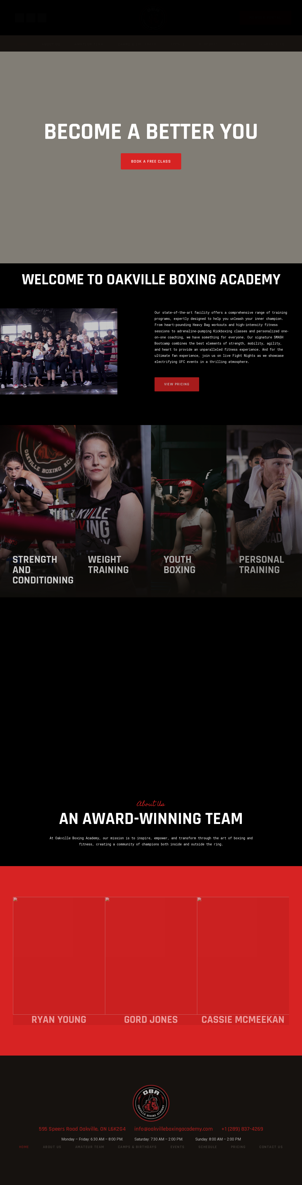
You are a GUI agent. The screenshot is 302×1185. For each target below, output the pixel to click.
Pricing (239, 44)
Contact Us (273, 44)
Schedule (208, 44)
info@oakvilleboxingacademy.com (177, 1129)
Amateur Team (89, 44)
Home (22, 44)
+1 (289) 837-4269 (242, 1129)
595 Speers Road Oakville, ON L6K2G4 (86, 1129)
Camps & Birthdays (137, 44)
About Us (51, 44)
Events (178, 44)
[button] (265, 18)
